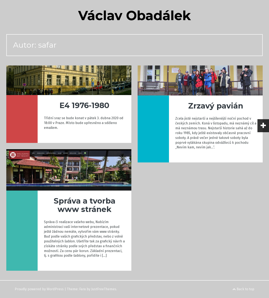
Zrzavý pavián (215, 105)
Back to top (243, 289)
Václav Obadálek (134, 16)
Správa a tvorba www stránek (84, 205)
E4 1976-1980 (84, 105)
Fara (82, 289)
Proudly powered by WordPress (39, 289)
